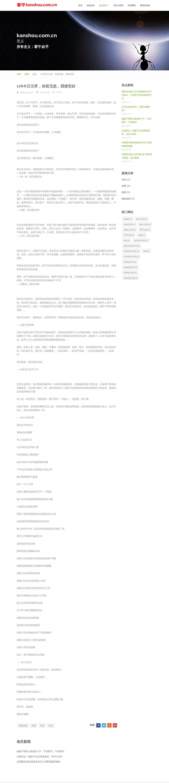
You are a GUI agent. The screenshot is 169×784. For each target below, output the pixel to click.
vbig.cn (141, 234)
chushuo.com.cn (131, 256)
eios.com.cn (141, 218)
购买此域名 (145, 5)
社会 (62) (126, 179)
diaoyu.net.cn (130, 272)
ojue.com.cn (129, 224)
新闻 (27, 74)
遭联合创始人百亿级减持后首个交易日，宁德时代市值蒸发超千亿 (137, 95)
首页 (80, 5)
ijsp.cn (127, 240)
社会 (34, 74)
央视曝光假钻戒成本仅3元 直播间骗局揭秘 (38, 761)
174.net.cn (129, 234)
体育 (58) (126, 185)
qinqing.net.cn (130, 267)
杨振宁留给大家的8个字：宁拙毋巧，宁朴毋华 (40, 751)
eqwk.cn (128, 218)
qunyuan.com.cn (131, 251)
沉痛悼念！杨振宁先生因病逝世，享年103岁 (39, 756)
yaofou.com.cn (141, 240)
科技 (42, 725)
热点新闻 (104, 5)
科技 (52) (126, 192)
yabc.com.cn (130, 229)
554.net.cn (145, 229)
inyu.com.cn (145, 224)
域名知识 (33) (128, 198)
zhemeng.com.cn (132, 245)
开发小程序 (118, 5)
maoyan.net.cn (131, 277)
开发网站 (132, 5)
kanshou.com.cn (26, 92)
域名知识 (91, 5)
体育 (34, 725)
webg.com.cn (130, 261)
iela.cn (146, 251)
